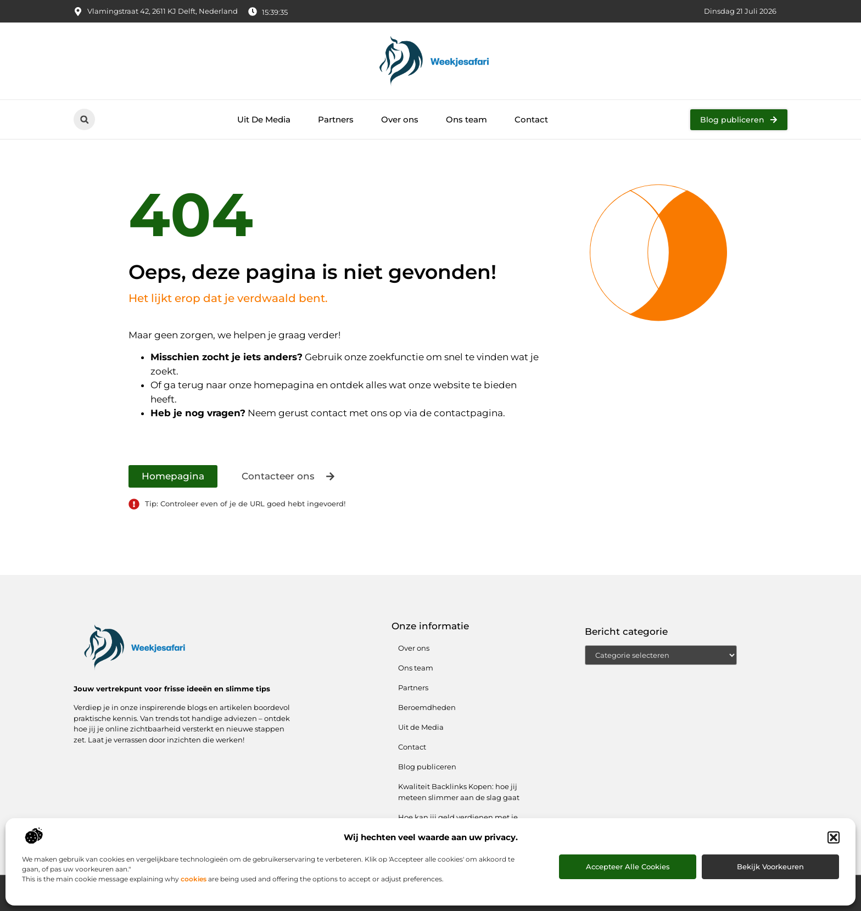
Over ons (399, 119)
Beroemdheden (427, 707)
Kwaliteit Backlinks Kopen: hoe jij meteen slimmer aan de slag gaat (458, 792)
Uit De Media (263, 119)
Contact (531, 119)
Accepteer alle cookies (628, 866)
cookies (193, 879)
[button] (833, 837)
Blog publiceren (427, 766)
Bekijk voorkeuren (770, 866)
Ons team (466, 119)
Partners (336, 119)
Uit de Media (421, 727)
